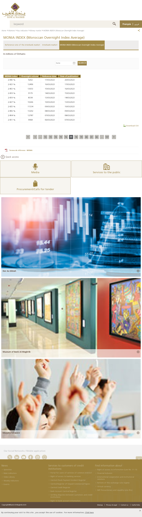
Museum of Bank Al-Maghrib (16, 352)
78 (76, 137)
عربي (136, 24)
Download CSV (132, 126)
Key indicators (22, 30)
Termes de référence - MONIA (20, 150)
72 (45, 137)
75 (61, 137)
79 (81, 137)
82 (97, 137)
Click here (89, 513)
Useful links (136, 505)
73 (50, 137)
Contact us (124, 505)
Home (4, 30)
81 (92, 137)
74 (56, 137)
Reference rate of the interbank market (22, 45)
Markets (11, 30)
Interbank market (49, 45)
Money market (35, 30)
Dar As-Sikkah (9, 271)
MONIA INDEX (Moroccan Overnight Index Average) (82, 45)
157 (107, 137)
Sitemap (100, 505)
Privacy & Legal (111, 505)
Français (127, 24)
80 (86, 137)
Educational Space (11, 433)
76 (66, 137)
